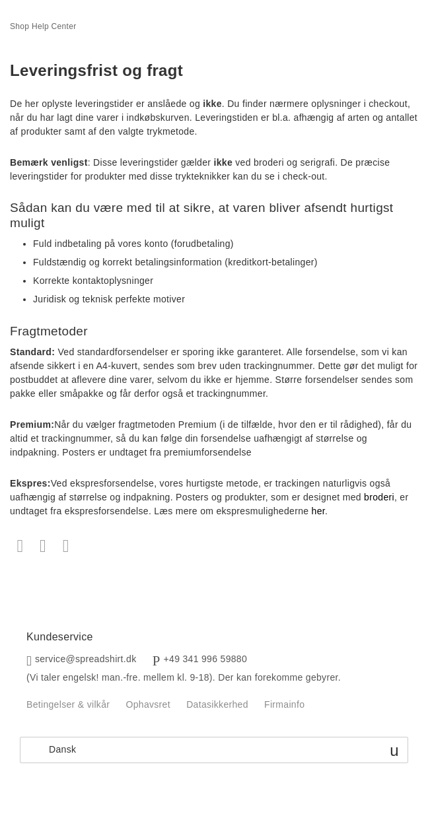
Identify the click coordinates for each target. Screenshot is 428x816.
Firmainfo (284, 704)
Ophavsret (147, 704)
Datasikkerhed (217, 704)
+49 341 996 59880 (206, 659)
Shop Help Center (43, 26)
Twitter (43, 546)
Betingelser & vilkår (68, 704)
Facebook (20, 546)
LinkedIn (65, 546)
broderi (379, 497)
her (318, 511)
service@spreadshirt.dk (86, 659)
